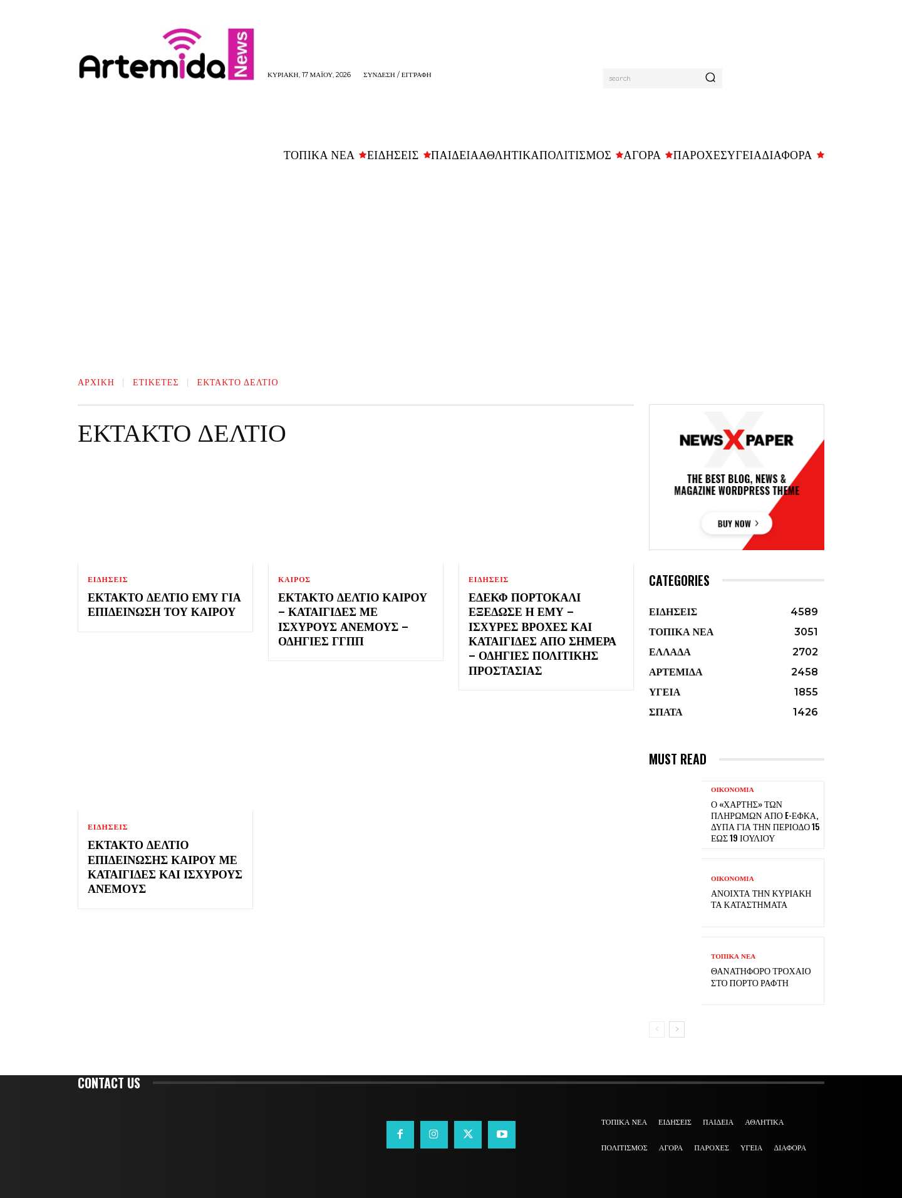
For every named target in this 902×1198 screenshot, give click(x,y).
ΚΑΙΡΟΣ (294, 579)
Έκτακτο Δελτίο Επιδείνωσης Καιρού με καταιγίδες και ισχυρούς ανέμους (165, 866)
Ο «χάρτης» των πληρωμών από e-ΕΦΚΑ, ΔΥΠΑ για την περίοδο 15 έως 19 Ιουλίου (765, 821)
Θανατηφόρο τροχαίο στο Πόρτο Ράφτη (761, 976)
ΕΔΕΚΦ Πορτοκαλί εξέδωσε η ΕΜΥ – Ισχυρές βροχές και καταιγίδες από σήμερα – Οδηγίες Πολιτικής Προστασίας (542, 633)
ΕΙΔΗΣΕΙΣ (108, 579)
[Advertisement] (451, 264)
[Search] (710, 78)
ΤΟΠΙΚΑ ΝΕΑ (733, 956)
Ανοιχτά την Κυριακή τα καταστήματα (761, 898)
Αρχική (96, 381)
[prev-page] (657, 1029)
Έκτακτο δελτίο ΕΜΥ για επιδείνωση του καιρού (164, 603)
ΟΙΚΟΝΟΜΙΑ (732, 789)
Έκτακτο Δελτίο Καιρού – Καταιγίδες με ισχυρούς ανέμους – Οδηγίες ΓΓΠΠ (352, 618)
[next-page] (677, 1029)
